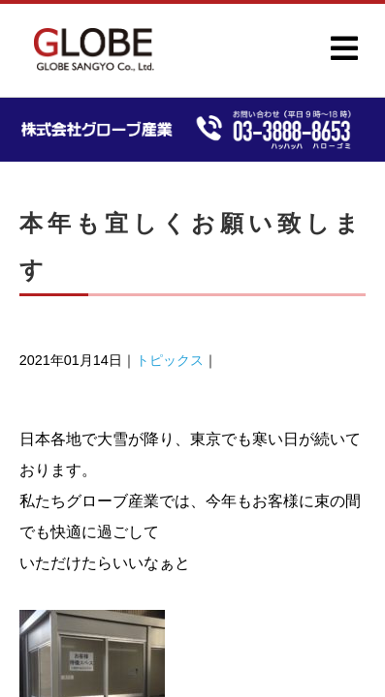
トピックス (170, 360)
